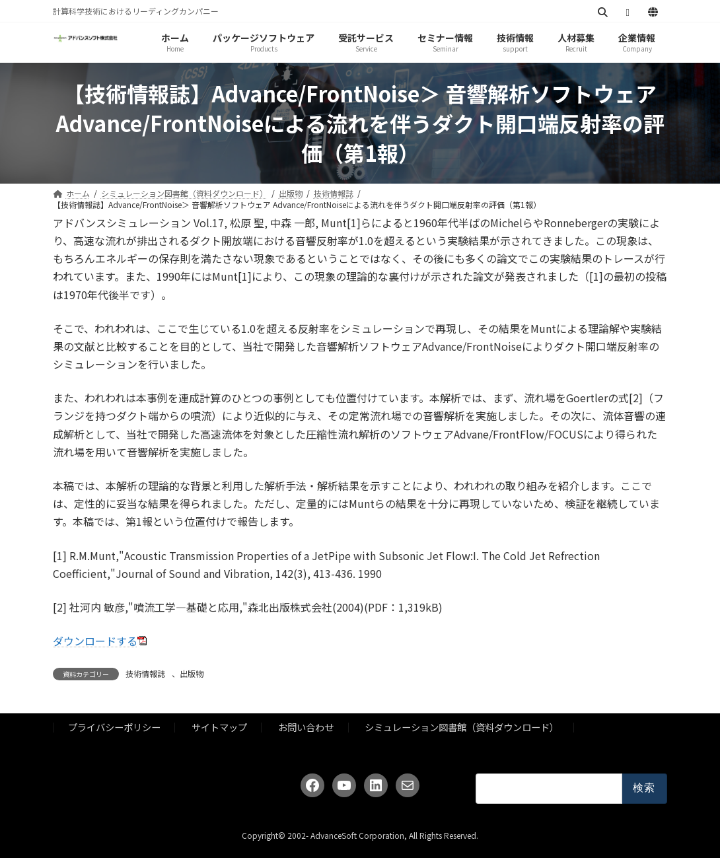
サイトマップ (219, 727)
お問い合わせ (306, 727)
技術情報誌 (145, 673)
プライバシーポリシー (114, 727)
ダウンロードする (95, 641)
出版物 (191, 673)
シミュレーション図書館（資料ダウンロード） (462, 727)
